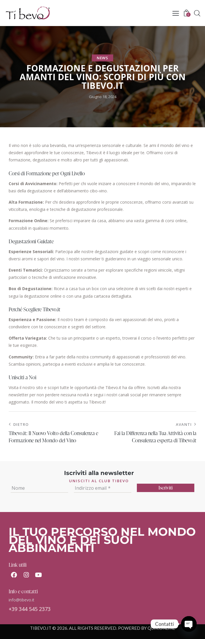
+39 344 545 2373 (30, 608)
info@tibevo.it (21, 600)
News (102, 57)
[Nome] (39, 488)
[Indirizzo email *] (102, 488)
